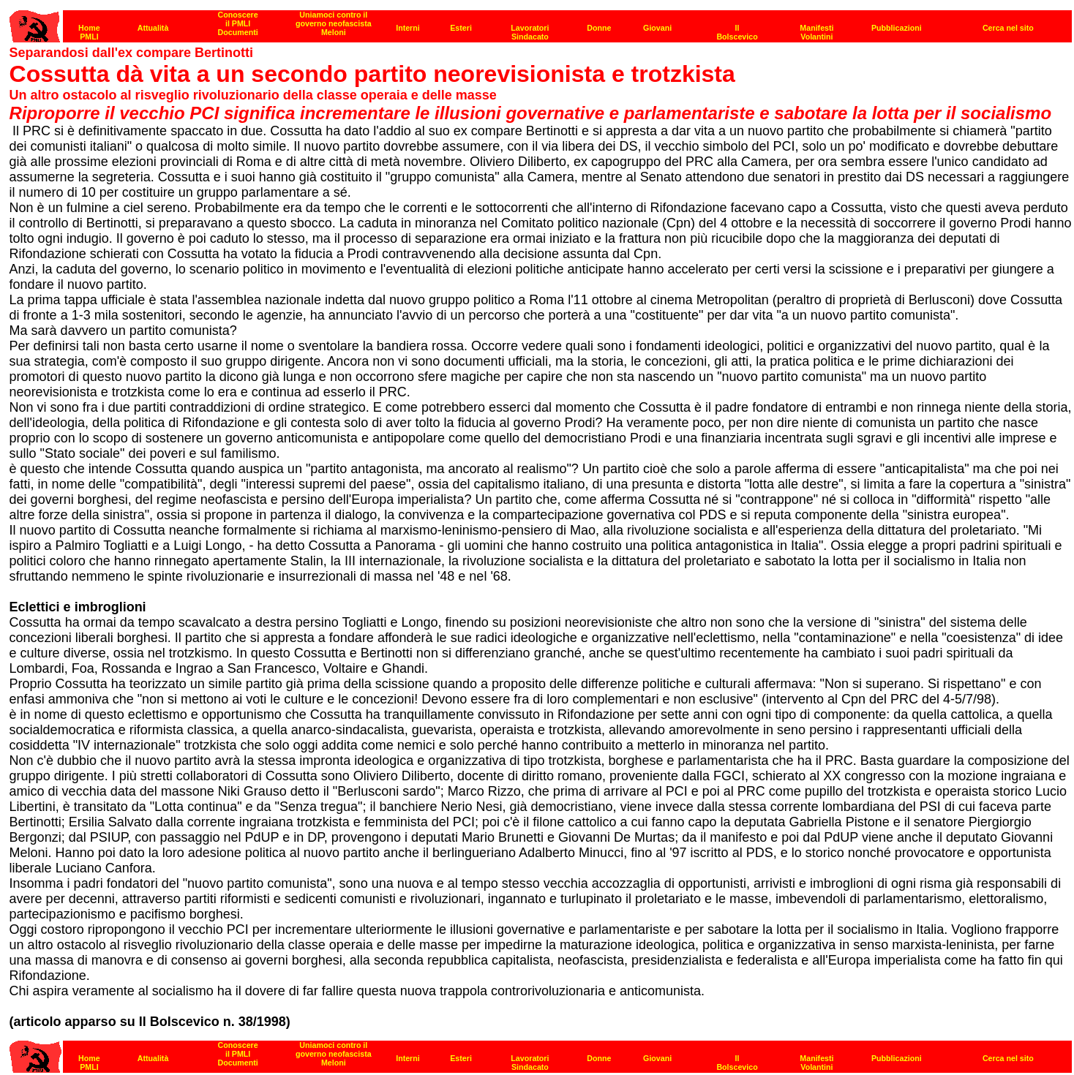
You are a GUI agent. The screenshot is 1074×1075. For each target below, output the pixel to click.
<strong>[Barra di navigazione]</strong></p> (541, 1053)
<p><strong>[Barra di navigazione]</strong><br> (541, 22)
